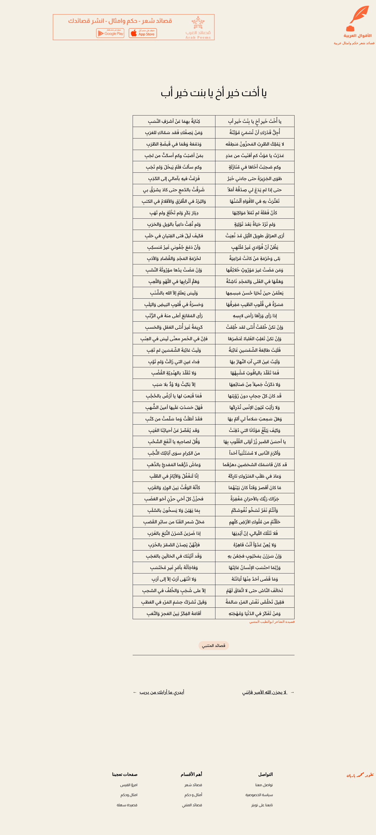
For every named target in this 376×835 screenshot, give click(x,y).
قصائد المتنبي (188, 645)
